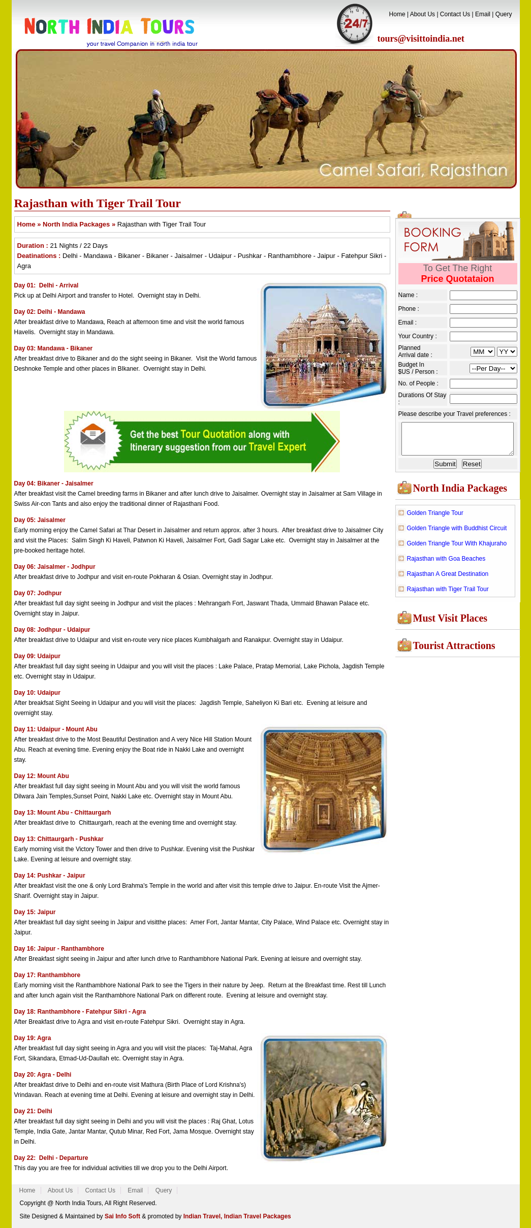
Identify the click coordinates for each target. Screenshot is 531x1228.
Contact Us (455, 14)
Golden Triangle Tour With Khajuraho (457, 546)
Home (397, 14)
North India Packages (460, 491)
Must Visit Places (450, 621)
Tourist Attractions (454, 648)
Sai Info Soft (122, 1216)
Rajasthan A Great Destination (448, 576)
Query (503, 14)
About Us (422, 14)
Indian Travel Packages (257, 1216)
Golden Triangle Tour (435, 516)
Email (482, 14)
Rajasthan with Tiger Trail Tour (448, 592)
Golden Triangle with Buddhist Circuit (457, 531)
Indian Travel (201, 1216)
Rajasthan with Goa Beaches (446, 561)
